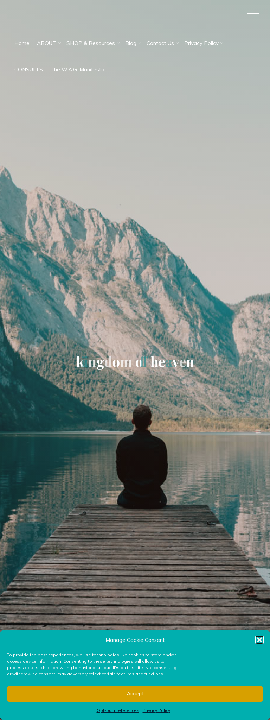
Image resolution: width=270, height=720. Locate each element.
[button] (259, 639)
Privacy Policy (156, 710)
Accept (135, 693)
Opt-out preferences (118, 710)
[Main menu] (253, 16)
